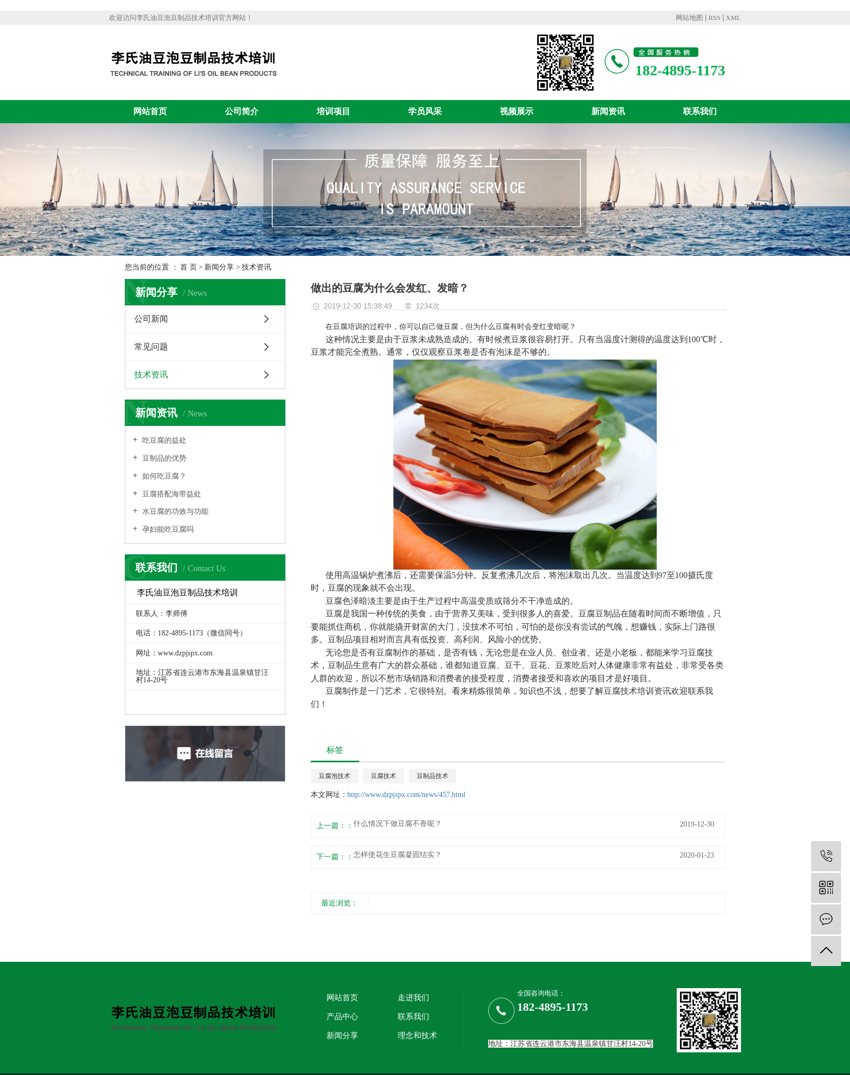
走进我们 (413, 997)
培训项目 (333, 111)
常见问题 (151, 346)
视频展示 (516, 111)
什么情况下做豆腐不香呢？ (397, 824)
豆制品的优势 (163, 458)
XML (733, 18)
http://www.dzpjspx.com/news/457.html (407, 795)
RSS (714, 18)
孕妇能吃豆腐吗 (167, 529)
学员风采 (425, 111)
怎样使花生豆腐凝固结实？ (397, 855)
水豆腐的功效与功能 (174, 511)
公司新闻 (151, 318)
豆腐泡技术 (334, 776)
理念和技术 (417, 1035)
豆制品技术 (432, 776)
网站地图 (689, 18)
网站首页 (150, 111)
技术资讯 (256, 267)
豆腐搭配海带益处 (170, 494)
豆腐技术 (383, 776)
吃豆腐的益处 (163, 440)
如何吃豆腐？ (163, 476)
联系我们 (700, 111)
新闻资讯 (608, 111)
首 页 (188, 267)
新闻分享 (219, 267)
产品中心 (342, 1016)
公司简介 (242, 111)
